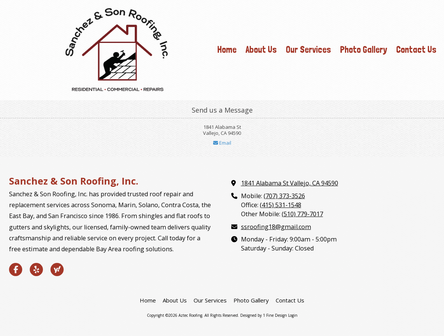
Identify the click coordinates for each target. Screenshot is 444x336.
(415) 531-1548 (280, 205)
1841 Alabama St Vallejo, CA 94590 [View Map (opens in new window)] (289, 183)
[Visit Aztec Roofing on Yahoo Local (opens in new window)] (57, 269)
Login (293, 315)
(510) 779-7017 (302, 214)
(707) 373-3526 (284, 196)
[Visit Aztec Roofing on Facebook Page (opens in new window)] (15, 269)
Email (222, 142)
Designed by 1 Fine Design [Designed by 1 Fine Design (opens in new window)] (263, 315)
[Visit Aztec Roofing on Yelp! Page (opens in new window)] (36, 269)
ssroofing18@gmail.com (276, 227)
